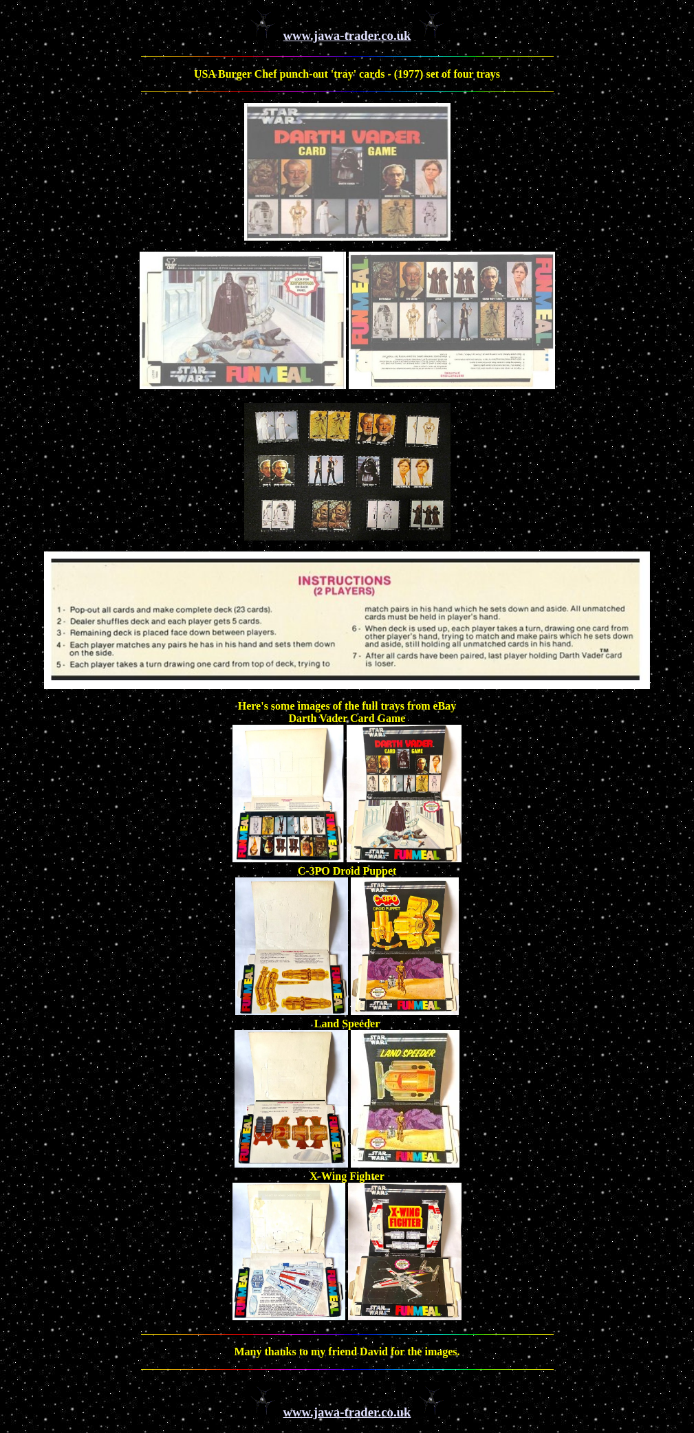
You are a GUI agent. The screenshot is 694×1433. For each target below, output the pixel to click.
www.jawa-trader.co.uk (347, 35)
